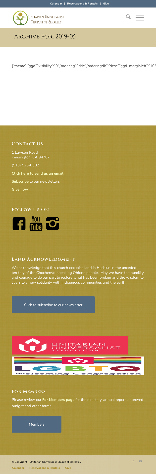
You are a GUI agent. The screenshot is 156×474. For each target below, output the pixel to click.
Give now (20, 189)
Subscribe (20, 181)
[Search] (126, 18)
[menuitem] (56, 3)
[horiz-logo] (65, 18)
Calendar (56, 3)
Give (106, 3)
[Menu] (137, 18)
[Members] (36, 424)
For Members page (58, 399)
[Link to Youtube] (140, 461)
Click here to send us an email (37, 173)
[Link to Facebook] (133, 461)
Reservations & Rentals (82, 3)
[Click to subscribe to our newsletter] (53, 304)
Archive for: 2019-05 (45, 37)
